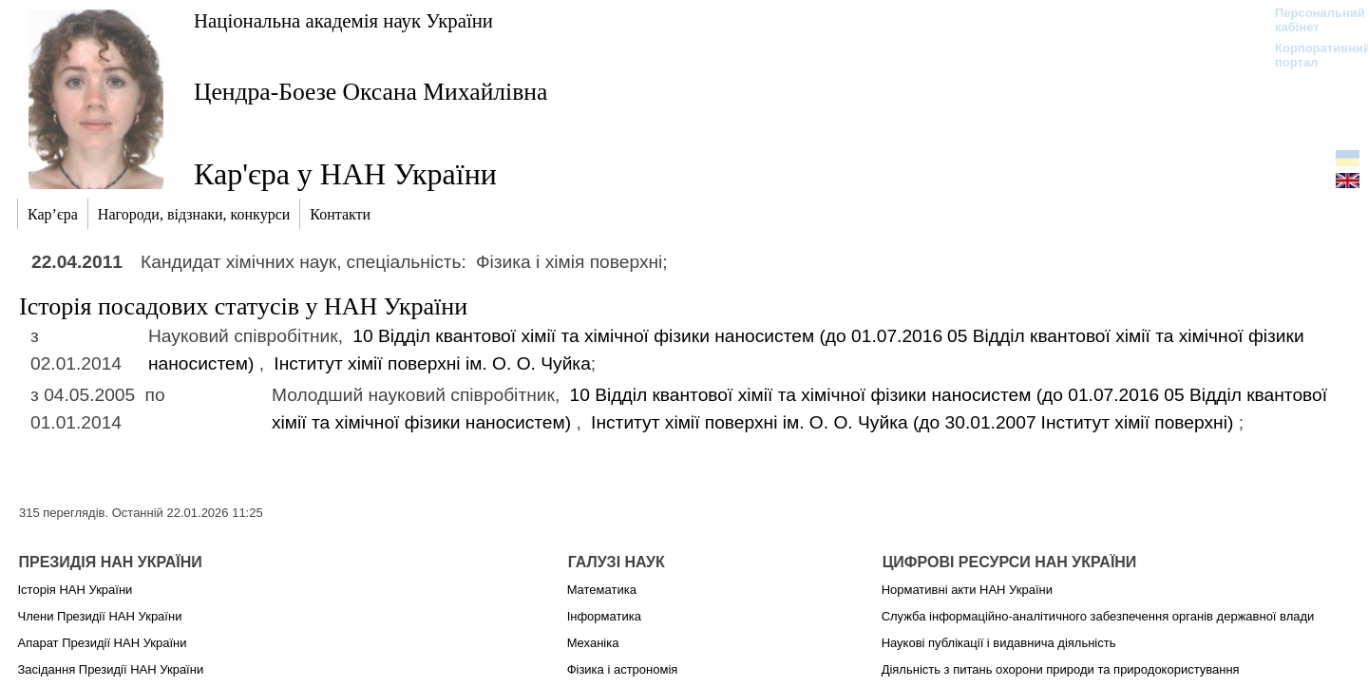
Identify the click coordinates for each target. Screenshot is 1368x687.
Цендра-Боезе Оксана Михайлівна (370, 91)
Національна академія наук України (343, 20)
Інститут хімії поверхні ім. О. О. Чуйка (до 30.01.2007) (915, 422)
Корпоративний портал (1310, 55)
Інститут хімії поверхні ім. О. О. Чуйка (432, 363)
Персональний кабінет (1310, 20)
